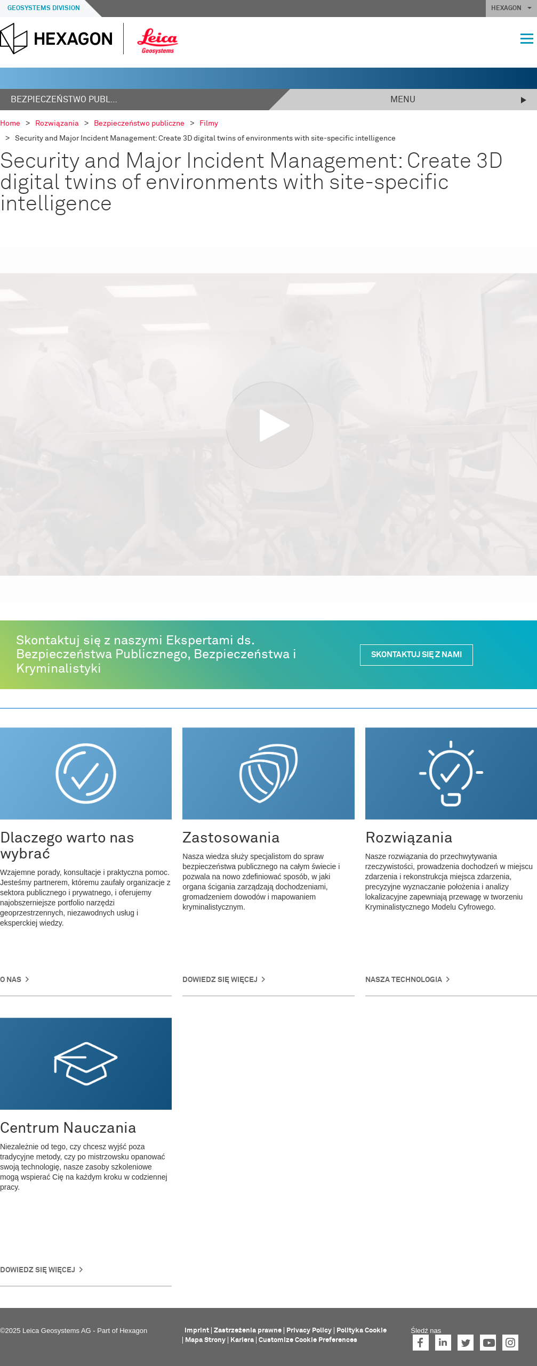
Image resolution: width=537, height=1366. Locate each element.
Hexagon (133, 1331)
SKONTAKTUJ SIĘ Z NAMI (416, 655)
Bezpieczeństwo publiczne (64, 99)
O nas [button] (10, 980)
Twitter (466, 1343)
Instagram (510, 1343)
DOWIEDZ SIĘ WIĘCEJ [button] (37, 1270)
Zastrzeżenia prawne (248, 1330)
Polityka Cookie (361, 1330)
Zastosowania (231, 838)
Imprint (197, 1330)
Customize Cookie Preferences (308, 1340)
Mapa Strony (205, 1340)
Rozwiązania (409, 838)
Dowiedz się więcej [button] (220, 980)
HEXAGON (511, 8)
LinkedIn (443, 1343)
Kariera (242, 1340)
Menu (402, 99)
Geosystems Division (43, 8)
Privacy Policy (309, 1330)
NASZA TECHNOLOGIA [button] (403, 980)
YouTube (488, 1343)
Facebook (421, 1343)
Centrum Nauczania (68, 1128)
